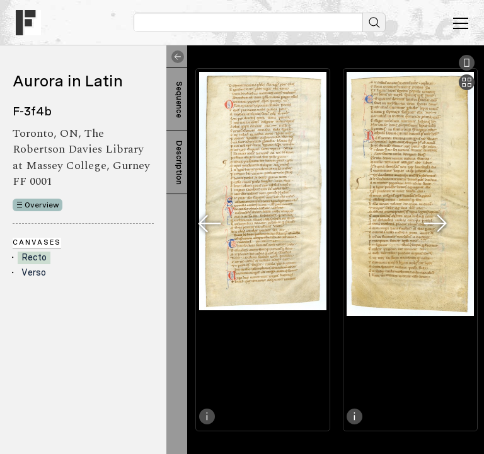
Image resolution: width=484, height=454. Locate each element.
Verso (33, 272)
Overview (42, 205)
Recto (34, 257)
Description (179, 163)
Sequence (179, 99)
